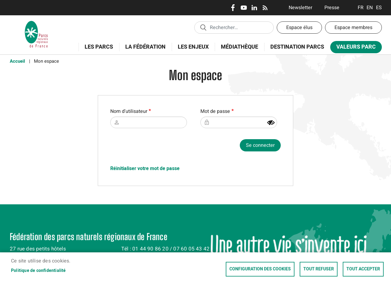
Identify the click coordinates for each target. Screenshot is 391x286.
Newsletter (300, 7)
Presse (331, 7)
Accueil (17, 61)
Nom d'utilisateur (128, 111)
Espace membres (353, 27)
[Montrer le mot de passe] (271, 122)
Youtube (243, 7)
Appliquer (203, 27)
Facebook (233, 7)
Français (361, 7)
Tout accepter (363, 269)
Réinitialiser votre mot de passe (145, 168)
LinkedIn (254, 7)
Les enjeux (191, 50)
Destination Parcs (297, 47)
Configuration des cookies (260, 269)
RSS (265, 7)
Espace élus (299, 27)
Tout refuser (318, 269)
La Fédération (143, 50)
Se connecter (260, 145)
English (370, 7)
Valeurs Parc (354, 48)
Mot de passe (215, 111)
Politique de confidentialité (38, 271)
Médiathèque (239, 47)
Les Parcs (97, 50)
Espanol (379, 7)
